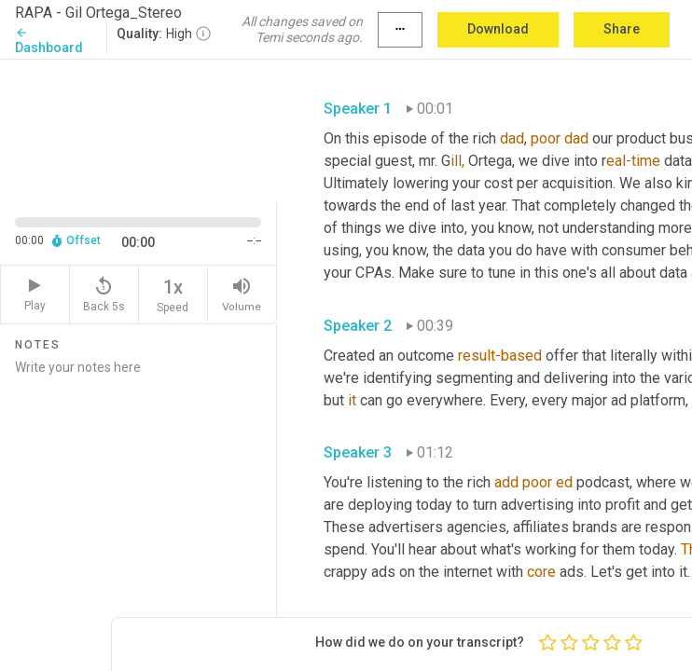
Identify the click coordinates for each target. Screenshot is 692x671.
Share (621, 28)
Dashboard (49, 40)
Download (498, 28)
